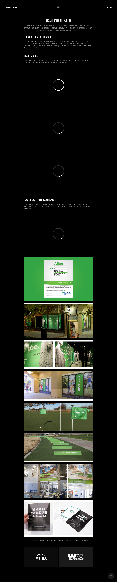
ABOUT (15, 7)
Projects (8, 7)
